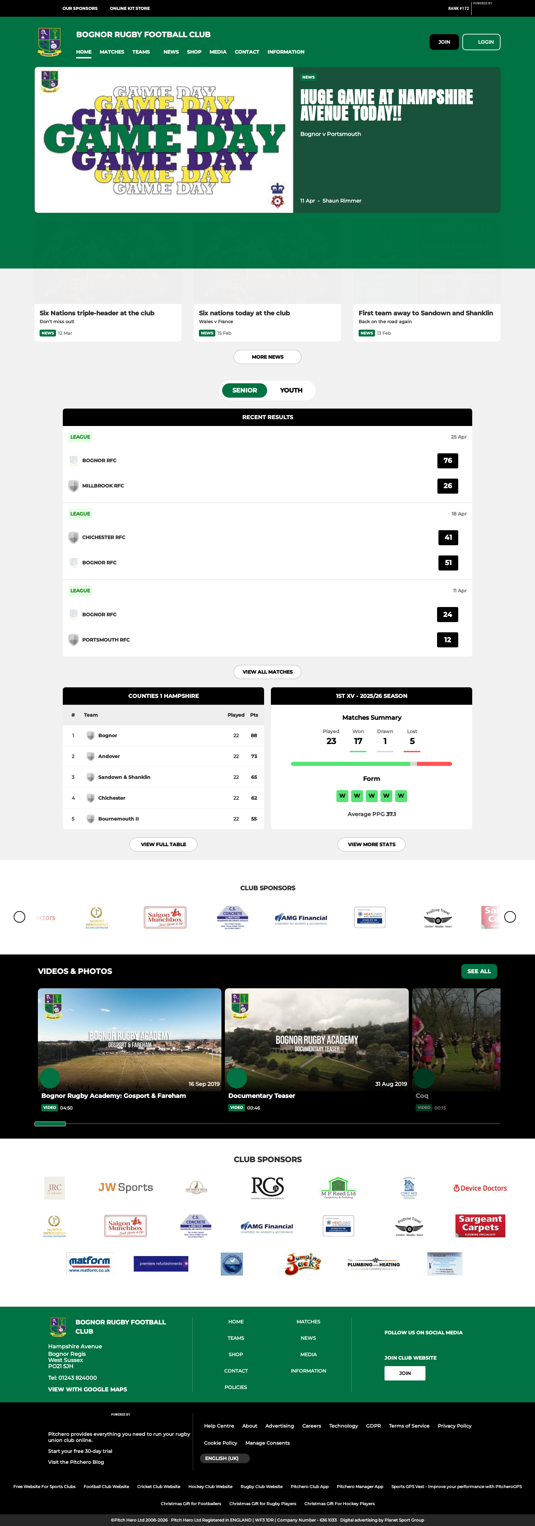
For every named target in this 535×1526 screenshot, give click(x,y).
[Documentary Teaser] (316, 1040)
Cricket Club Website (158, 1486)
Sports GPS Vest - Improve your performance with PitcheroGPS (456, 1486)
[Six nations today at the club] (267, 262)
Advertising (279, 1426)
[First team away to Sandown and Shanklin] (427, 262)
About (249, 1426)
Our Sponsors (80, 8)
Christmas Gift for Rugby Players (262, 1503)
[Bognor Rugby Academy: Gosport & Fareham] (129, 1040)
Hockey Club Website (210, 1486)
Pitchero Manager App (360, 1486)
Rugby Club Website (262, 1486)
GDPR (373, 1426)
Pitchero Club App (310, 1486)
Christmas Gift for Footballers (191, 1503)
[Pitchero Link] (487, 11)
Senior (244, 390)
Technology (343, 1426)
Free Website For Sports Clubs (44, 1486)
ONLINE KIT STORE (130, 8)
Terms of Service (409, 1426)
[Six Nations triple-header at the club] (108, 262)
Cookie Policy (220, 1443)
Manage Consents (267, 1443)
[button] (84, 52)
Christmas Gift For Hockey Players (339, 1503)
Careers (311, 1426)
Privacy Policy (455, 1426)
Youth (291, 390)
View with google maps (87, 1389)
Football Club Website (106, 1486)
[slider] (50, 1124)
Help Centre (219, 1426)
